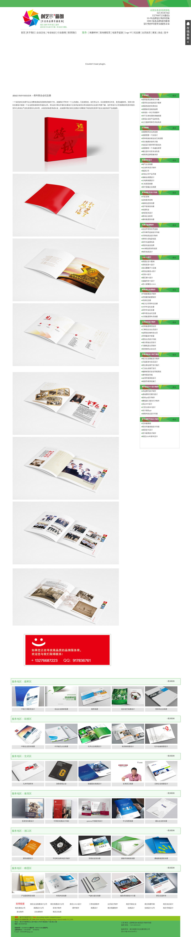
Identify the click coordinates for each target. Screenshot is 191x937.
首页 (23, 32)
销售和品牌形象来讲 (150, 154)
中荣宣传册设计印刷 (61, 821)
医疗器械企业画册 (149, 187)
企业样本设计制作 (149, 167)
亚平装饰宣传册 (148, 206)
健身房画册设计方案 (128, 896)
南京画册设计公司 (57, 904)
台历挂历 (146, 32)
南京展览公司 (20, 908)
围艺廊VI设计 (147, 278)
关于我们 (30, 32)
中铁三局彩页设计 (28, 709)
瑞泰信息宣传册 (148, 203)
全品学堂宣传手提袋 (150, 229)
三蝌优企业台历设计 (150, 329)
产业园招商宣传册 (28, 896)
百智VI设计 (146, 274)
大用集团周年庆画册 (150, 316)
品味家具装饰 (147, 200)
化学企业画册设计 (94, 746)
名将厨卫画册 (128, 784)
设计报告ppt (146, 410)
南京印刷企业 (131, 904)
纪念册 (137, 32)
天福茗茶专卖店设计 (150, 362)
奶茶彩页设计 (147, 213)
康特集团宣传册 (148, 219)
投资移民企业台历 (149, 349)
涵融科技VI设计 (148, 281)
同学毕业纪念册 (148, 310)
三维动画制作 (94, 904)
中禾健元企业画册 (61, 746)
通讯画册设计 (28, 858)
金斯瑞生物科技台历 (150, 333)
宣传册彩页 (105, 32)
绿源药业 (145, 210)
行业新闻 (62, 32)
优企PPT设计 (147, 404)
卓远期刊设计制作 (149, 391)
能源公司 (145, 171)
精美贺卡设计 (147, 430)
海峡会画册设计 (148, 177)
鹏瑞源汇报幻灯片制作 (150, 401)
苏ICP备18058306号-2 (129, 931)
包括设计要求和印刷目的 (151, 145)
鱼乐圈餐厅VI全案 (149, 268)
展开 (188, 23)
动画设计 (131, 908)
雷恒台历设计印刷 (149, 339)
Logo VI (128, 32)
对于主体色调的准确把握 (151, 116)
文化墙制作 (38, 912)
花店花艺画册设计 (128, 709)
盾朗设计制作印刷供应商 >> (23, 96)
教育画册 (94, 709)
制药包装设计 (147, 252)
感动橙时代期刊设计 (150, 394)
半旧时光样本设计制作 (61, 858)
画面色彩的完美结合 (150, 106)
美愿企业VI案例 (148, 261)
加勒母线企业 (61, 784)
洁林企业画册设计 (161, 784)
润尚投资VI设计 (148, 265)
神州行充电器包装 (149, 239)
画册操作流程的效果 (150, 109)
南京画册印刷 (150, 904)
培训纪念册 (146, 300)
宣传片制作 (57, 908)
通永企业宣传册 (161, 821)
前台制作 (20, 912)
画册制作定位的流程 (150, 132)
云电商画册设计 (148, 180)
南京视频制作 (113, 908)
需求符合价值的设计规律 (151, 103)
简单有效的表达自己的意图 (152, 138)
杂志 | (161, 32)
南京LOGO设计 (75, 904)
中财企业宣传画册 (28, 746)
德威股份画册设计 (94, 784)
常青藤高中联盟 (148, 336)
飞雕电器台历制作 (149, 346)
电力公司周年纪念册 (150, 303)
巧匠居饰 (145, 197)
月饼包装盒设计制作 (150, 235)
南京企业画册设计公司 (38, 904)
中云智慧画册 (128, 821)
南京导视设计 (168, 908)
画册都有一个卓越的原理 (151, 148)
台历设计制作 (113, 904)
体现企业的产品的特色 (150, 119)
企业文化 (41, 32)
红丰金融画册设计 (161, 746)
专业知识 (51, 32)
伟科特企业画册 (161, 709)
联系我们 (72, 32)
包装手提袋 (117, 32)
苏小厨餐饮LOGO (149, 284)
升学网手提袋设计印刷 (150, 232)
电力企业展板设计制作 (150, 359)
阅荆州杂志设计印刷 (150, 414)
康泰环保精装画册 (128, 858)
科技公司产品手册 (149, 174)
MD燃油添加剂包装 (149, 248)
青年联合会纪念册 (149, 313)
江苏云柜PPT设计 (149, 407)
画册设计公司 (39, 908)
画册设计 (94, 908)
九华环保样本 (28, 784)
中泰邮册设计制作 (149, 294)
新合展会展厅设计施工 (150, 365)
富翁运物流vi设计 (149, 271)
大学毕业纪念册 (148, 307)
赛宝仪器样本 (161, 896)
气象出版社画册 (95, 896)
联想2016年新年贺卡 (150, 436)
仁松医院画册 (147, 184)
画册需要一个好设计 (150, 135)
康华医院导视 (147, 375)
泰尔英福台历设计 (149, 342)
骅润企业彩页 (147, 216)
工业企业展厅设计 (149, 368)
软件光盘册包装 (148, 242)
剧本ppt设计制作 (148, 397)
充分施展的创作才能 (150, 142)
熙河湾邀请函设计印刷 (150, 427)
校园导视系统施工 (149, 381)
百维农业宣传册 (95, 858)
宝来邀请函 (146, 423)
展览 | (155, 32)
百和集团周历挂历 (149, 326)
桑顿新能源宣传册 (161, 858)
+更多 (174, 96)
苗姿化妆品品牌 (148, 245)
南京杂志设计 (168, 904)
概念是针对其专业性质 (150, 151)
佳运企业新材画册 (61, 709)
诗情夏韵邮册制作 (149, 297)
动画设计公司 (150, 908)
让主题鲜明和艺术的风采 (151, 122)
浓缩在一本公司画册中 (150, 112)
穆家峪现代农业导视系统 (151, 371)
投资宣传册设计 (28, 821)
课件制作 (75, 908)
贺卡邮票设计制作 (149, 433)
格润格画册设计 (128, 746)
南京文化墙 (57, 912)
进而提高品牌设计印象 (150, 99)
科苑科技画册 (61, 896)
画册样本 (93, 32)
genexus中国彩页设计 (94, 821)
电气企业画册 (147, 164)
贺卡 (166, 32)
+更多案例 (171, 681)
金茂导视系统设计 (149, 378)
